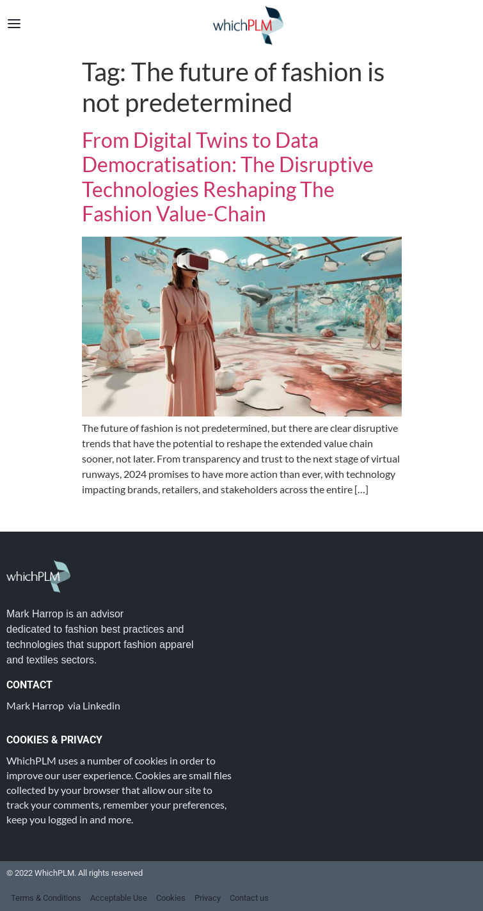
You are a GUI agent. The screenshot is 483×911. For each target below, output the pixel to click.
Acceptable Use (118, 898)
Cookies (171, 898)
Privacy (207, 898)
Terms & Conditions (46, 898)
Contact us (249, 898)
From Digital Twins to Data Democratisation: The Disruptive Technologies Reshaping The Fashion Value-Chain (228, 176)
